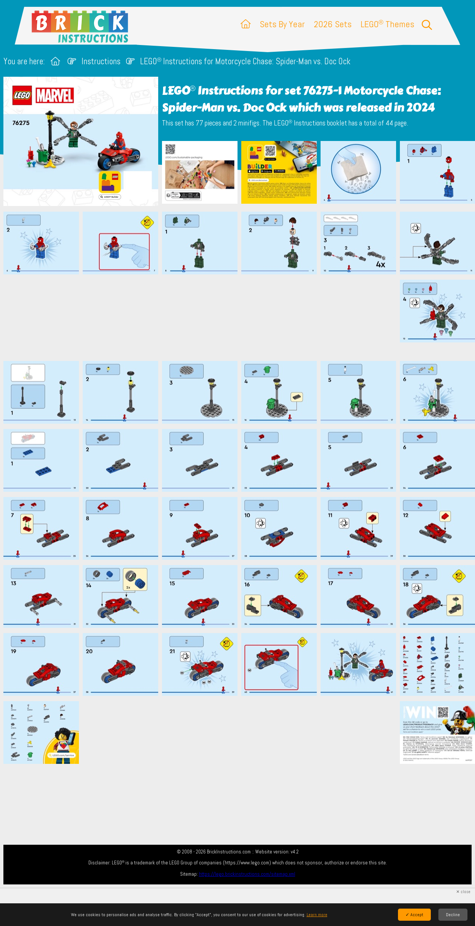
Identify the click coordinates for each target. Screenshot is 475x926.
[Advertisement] (241, 317)
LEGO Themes (387, 24)
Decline (453, 915)
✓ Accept (414, 915)
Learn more (317, 915)
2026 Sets (333, 24)
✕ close (463, 892)
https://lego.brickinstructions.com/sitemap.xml (247, 874)
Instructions (101, 61)
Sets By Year (282, 24)
